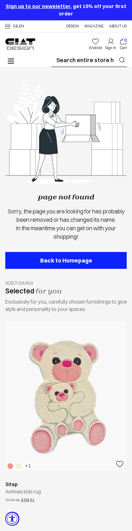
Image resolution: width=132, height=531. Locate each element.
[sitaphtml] (66, 484)
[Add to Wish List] (120, 464)
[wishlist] (95, 44)
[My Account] (110, 44)
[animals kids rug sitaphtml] (66, 396)
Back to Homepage (66, 260)
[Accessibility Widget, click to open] (12, 519)
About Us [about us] (118, 26)
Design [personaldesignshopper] (72, 26)
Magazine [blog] (93, 26)
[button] (14, 26)
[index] (123, 44)
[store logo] (20, 44)
